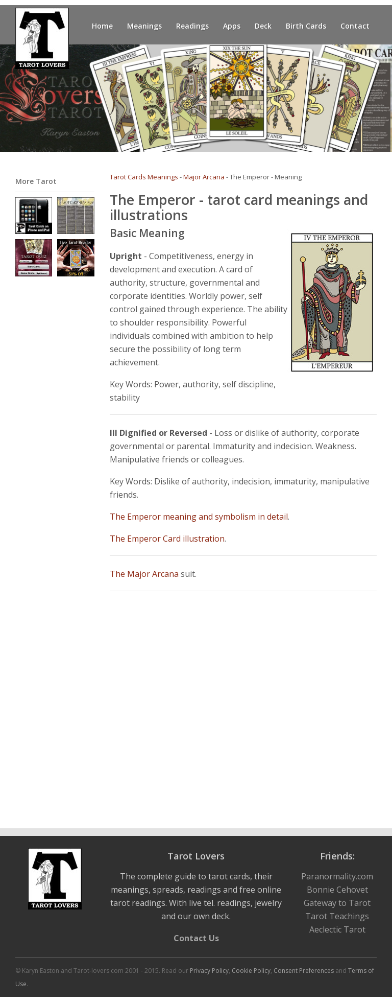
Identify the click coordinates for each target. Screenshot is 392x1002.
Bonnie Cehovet (337, 889)
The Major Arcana (144, 573)
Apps (231, 26)
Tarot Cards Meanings (144, 176)
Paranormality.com (337, 876)
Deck (263, 26)
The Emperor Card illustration (167, 538)
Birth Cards (306, 26)
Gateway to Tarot (337, 902)
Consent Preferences (304, 970)
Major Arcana (204, 176)
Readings (192, 26)
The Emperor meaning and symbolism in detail (199, 516)
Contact (355, 26)
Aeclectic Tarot (337, 929)
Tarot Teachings (337, 916)
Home (102, 26)
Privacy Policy (209, 970)
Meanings (144, 26)
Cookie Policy (251, 970)
